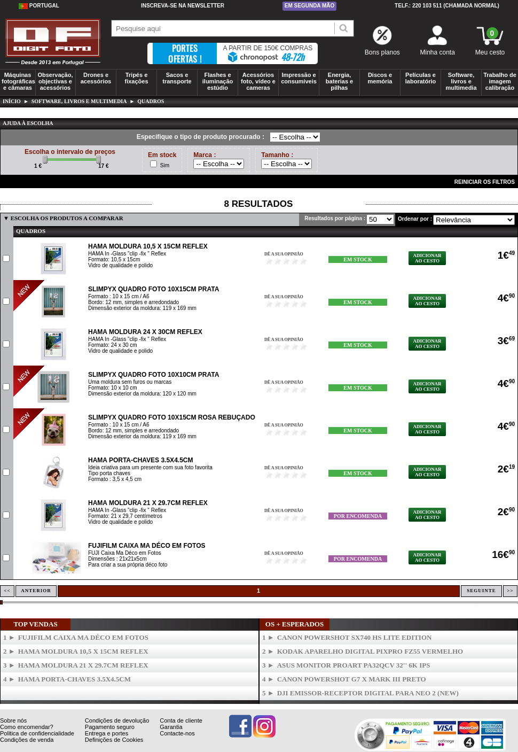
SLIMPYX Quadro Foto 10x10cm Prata (153, 374)
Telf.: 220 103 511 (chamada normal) (447, 6)
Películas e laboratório (420, 78)
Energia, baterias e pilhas (339, 81)
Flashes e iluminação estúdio (217, 81)
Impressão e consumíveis (299, 78)
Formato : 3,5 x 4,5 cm (115, 479)
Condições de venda (26, 740)
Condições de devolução (117, 720)
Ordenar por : (415, 219)
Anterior (36, 590)
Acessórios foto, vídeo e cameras (258, 81)
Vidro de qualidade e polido (120, 265)
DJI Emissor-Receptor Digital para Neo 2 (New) (368, 693)
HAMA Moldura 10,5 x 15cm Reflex (148, 246)
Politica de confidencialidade (37, 733)
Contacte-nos (177, 733)
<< (7, 590)
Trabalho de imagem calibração (499, 81)
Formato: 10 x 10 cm (112, 388)
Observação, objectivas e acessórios (55, 81)
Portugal (39, 6)
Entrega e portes (106, 733)
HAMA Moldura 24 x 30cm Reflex (145, 332)
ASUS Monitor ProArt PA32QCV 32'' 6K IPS (353, 665)
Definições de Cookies (114, 740)
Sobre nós (13, 720)
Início (12, 101)
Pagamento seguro (110, 727)
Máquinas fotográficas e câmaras (18, 81)
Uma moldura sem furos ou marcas (129, 382)
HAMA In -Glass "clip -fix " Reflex (127, 254)
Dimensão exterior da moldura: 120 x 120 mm (142, 394)
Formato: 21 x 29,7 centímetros (125, 516)
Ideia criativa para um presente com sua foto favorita (150, 467)
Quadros (150, 101)
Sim (164, 165)
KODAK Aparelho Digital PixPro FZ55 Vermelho (370, 651)
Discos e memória (380, 78)
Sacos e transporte (176, 78)
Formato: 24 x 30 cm (112, 345)
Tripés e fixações (136, 78)
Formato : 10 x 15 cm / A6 (119, 296)
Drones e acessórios (96, 78)
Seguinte (481, 590)
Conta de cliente (181, 720)
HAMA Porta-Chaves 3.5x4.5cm (140, 460)
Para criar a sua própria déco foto (127, 565)
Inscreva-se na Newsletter (182, 6)
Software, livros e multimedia (460, 81)
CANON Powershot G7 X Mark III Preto (351, 679)
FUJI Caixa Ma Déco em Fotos (124, 553)
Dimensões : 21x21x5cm (117, 559)
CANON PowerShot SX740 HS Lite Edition (354, 637)
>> (510, 590)
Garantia (171, 727)
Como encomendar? (26, 727)
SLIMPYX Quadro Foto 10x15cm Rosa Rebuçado (171, 417)
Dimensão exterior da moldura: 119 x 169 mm (142, 308)
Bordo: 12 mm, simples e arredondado (133, 302)
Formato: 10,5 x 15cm (114, 259)
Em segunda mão (310, 6)
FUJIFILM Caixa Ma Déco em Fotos (147, 545)
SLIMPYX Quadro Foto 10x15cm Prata (153, 289)
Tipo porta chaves (109, 473)
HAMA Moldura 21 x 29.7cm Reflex (148, 503)
